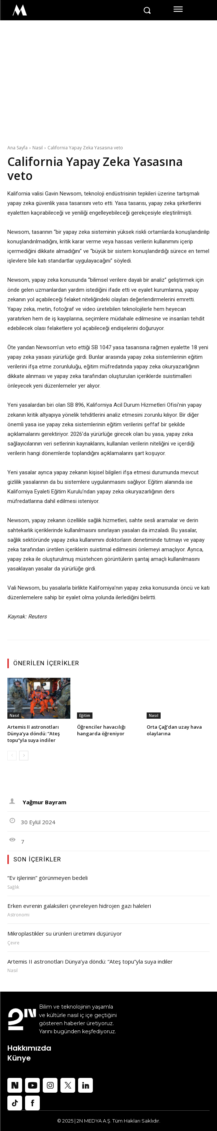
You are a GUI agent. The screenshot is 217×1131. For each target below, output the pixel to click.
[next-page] (23, 755)
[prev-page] (12, 755)
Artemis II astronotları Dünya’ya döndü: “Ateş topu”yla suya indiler (33, 733)
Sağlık (13, 887)
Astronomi (18, 915)
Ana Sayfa (17, 148)
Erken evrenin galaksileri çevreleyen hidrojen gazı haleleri (80, 905)
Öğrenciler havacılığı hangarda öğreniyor (101, 730)
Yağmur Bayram (44, 802)
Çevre (13, 943)
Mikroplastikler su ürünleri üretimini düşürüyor (64, 933)
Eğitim (84, 715)
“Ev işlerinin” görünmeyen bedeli (47, 877)
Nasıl (37, 148)
